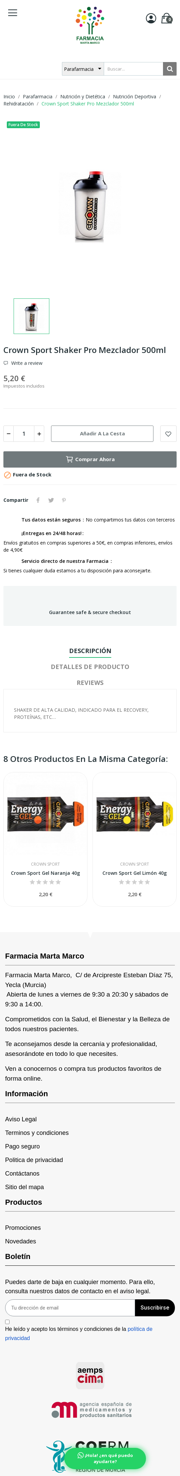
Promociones (23, 1227)
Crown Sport (45, 864)
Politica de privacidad (34, 1160)
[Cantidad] (24, 434)
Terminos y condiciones (37, 1132)
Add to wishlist (168, 433)
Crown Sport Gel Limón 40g (134, 873)
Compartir (38, 500)
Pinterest (64, 500)
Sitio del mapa (24, 1187)
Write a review (26, 363)
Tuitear (51, 500)
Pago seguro (22, 1146)
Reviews (90, 682)
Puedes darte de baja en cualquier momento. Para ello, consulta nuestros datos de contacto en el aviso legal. (80, 1287)
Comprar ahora (90, 459)
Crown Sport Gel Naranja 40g (45, 873)
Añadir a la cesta (102, 433)
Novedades (20, 1241)
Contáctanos (22, 1173)
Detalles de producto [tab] (90, 667)
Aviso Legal (21, 1119)
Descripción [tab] (90, 651)
